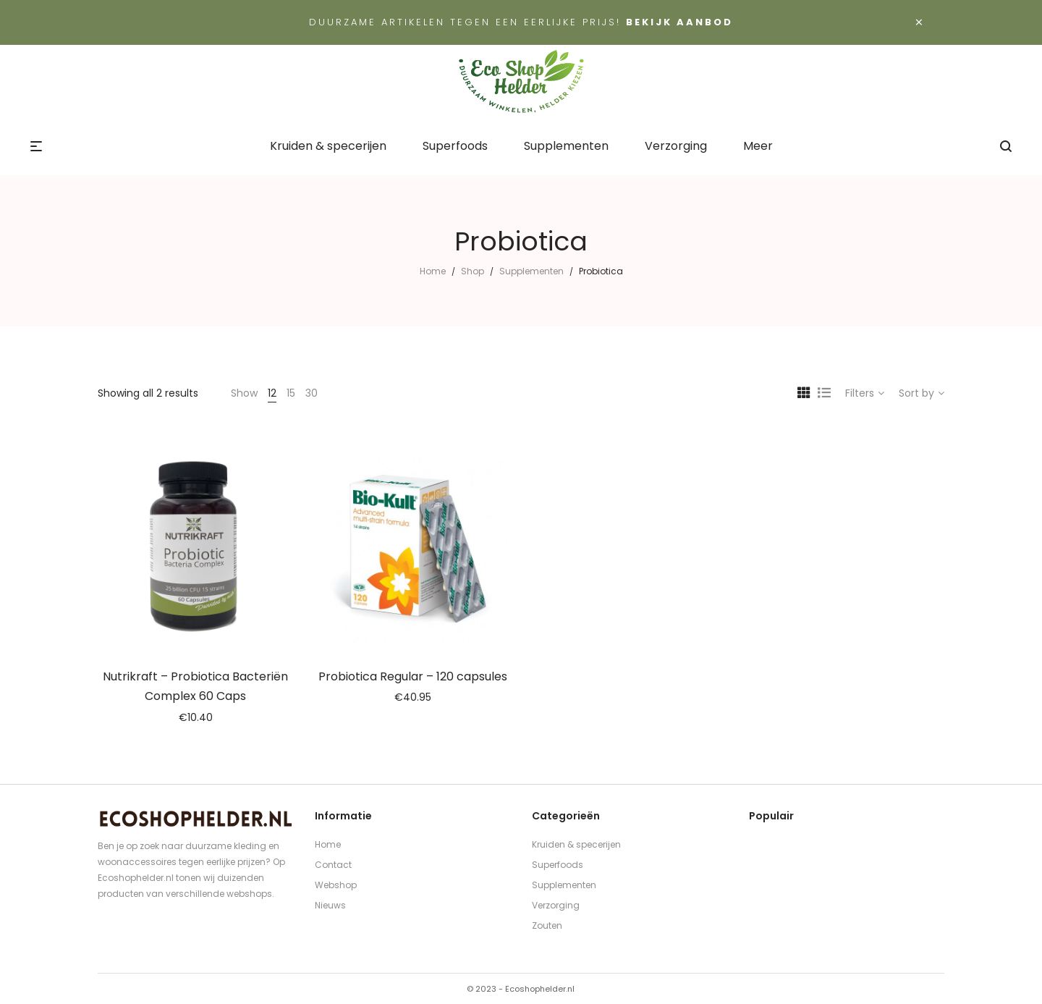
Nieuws (330, 905)
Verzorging (556, 905)
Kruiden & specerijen (576, 844)
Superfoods (557, 865)
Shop (472, 271)
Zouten (547, 925)
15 (291, 393)
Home (433, 271)
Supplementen (531, 271)
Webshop (336, 885)
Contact (333, 865)
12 (272, 393)
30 (311, 393)
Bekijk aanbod (679, 22)
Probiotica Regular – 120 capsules (412, 676)
